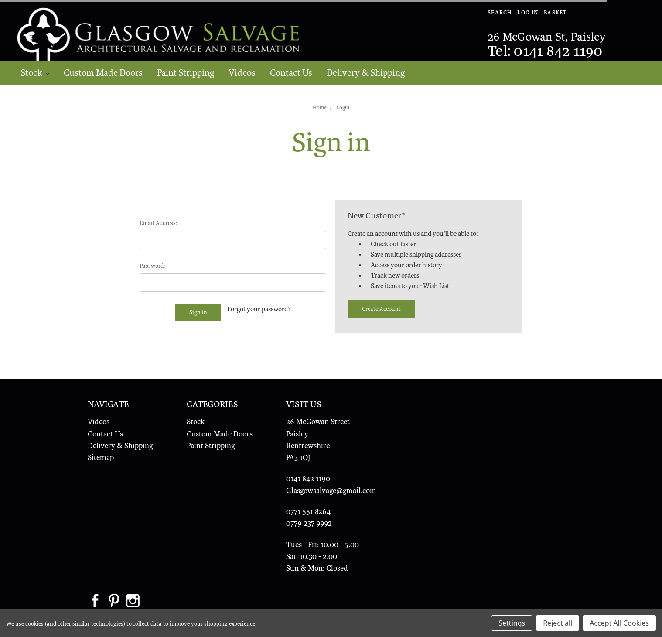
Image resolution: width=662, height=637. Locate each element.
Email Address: (158, 223)
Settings (511, 623)
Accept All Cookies (619, 623)
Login (342, 107)
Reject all (557, 623)
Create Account (381, 309)
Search (500, 12)
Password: (152, 265)
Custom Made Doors (103, 72)
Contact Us (291, 72)
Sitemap (101, 457)
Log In (527, 12)
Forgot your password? (259, 309)
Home (320, 107)
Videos (242, 72)
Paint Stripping (185, 72)
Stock (35, 72)
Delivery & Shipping (366, 72)
